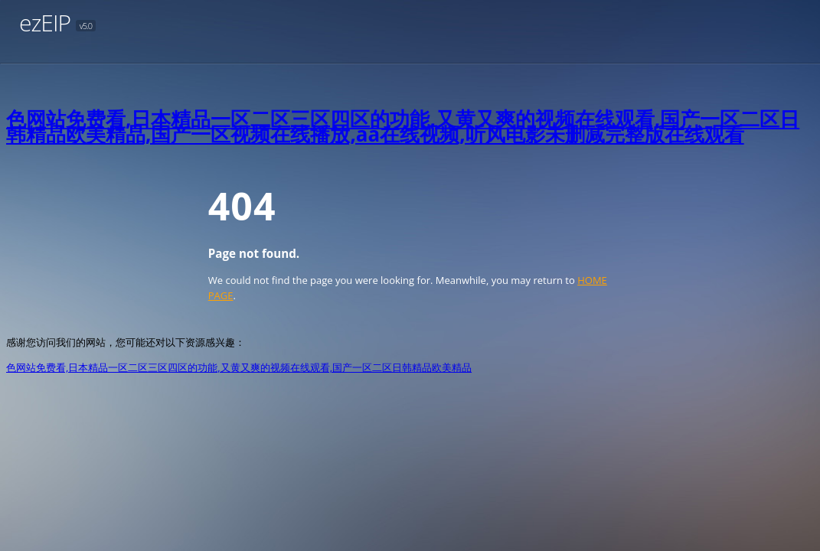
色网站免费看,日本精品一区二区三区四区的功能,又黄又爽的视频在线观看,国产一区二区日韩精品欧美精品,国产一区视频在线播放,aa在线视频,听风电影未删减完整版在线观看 (402, 126)
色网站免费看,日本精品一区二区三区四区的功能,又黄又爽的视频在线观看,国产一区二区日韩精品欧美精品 (239, 367)
